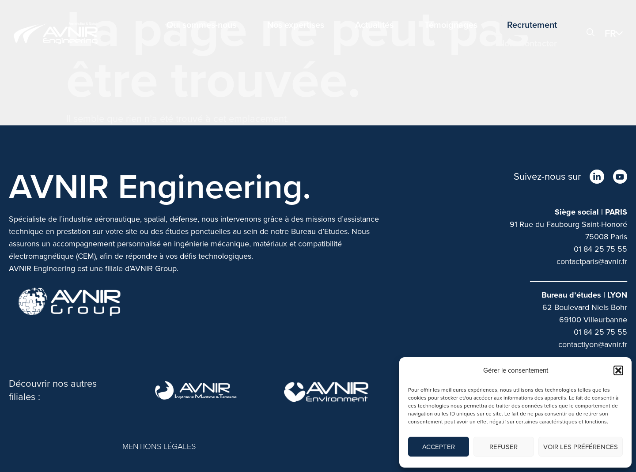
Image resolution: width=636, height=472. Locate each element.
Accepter (438, 447)
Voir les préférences (580, 447)
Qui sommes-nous (201, 24)
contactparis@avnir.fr (591, 261)
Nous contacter (527, 43)
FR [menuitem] (610, 33)
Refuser (503, 447)
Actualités (374, 24)
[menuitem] (616, 33)
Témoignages (450, 24)
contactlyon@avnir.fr (592, 344)
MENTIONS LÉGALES (159, 446)
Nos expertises (295, 24)
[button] (618, 370)
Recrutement (532, 24)
